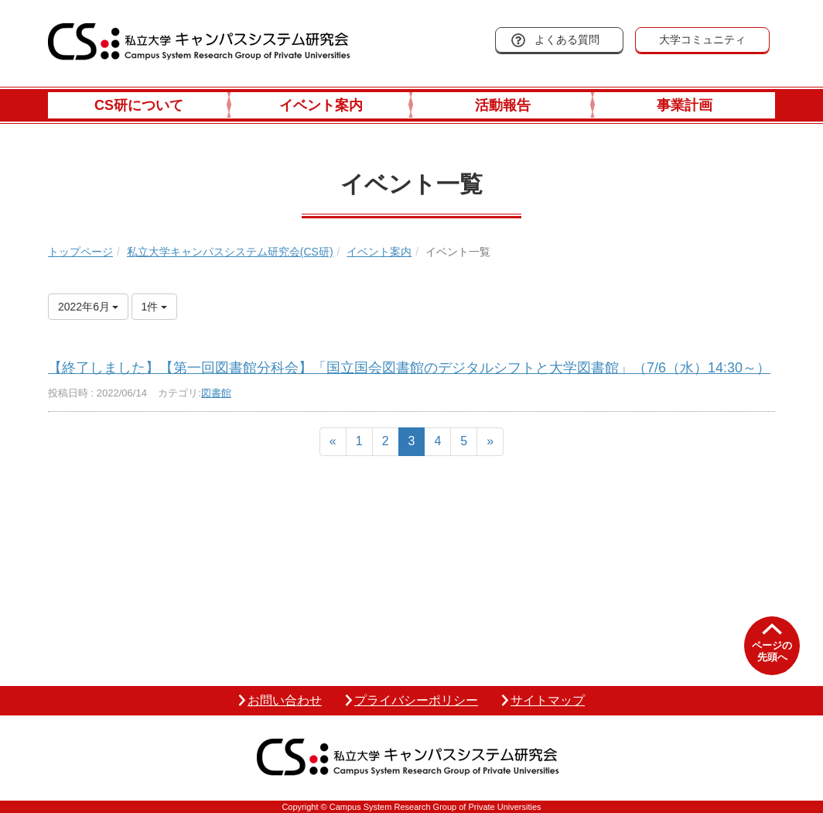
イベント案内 (321, 105)
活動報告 (503, 105)
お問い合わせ (285, 700)
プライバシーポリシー (416, 700)
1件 (155, 306)
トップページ (80, 251)
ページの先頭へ (772, 652)
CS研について (138, 105)
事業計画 (684, 105)
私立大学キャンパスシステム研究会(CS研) (230, 251)
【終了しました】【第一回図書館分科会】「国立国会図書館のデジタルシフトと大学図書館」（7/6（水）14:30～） (409, 368)
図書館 (216, 393)
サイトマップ (548, 700)
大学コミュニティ (702, 39)
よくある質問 (566, 39)
